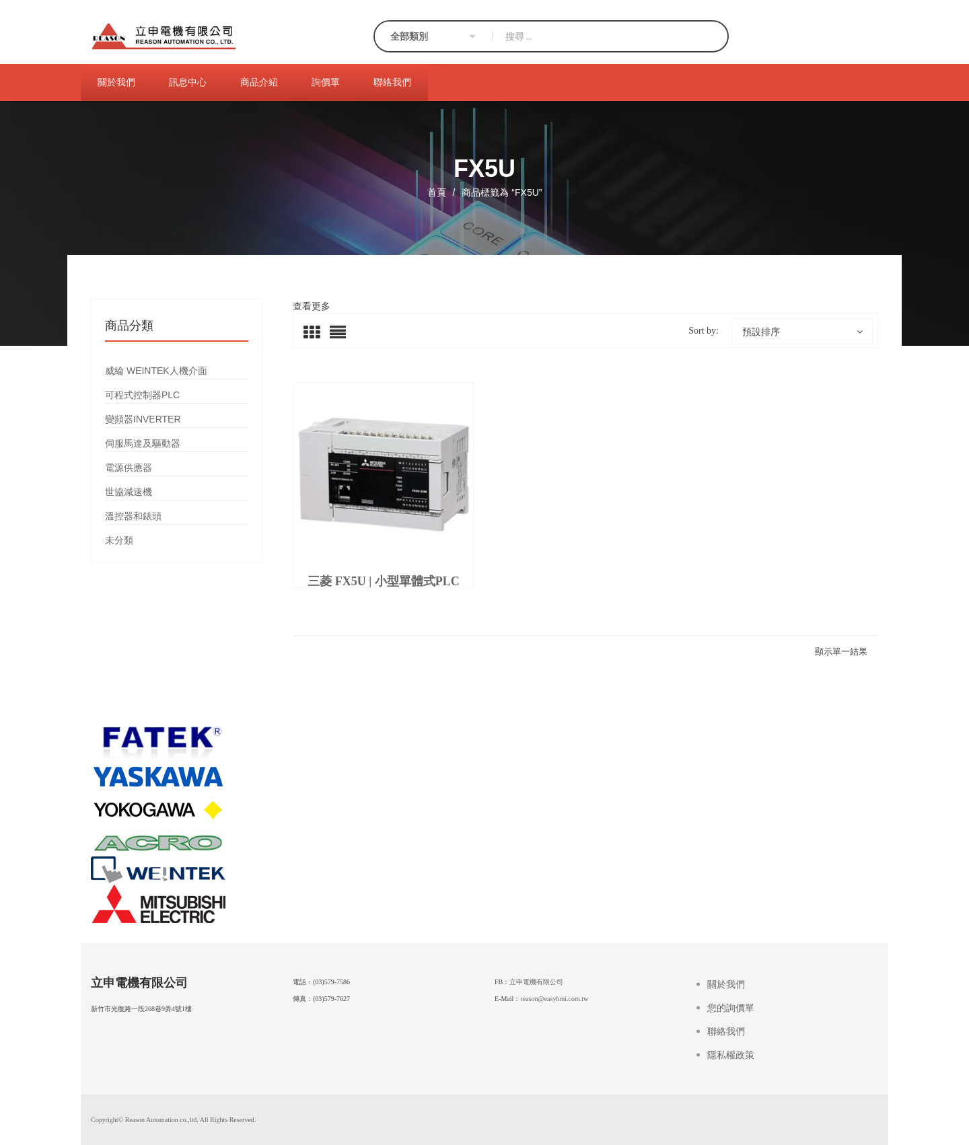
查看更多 (311, 306)
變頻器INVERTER (143, 419)
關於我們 (726, 985)
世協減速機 (128, 491)
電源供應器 (128, 467)
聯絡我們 (726, 1032)
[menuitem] (116, 82)
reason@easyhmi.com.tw (554, 998)
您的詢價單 (730, 1008)
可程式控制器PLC (142, 395)
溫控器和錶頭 (133, 516)
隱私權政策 (730, 1055)
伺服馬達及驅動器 (142, 443)
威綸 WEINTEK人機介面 (156, 370)
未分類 (119, 540)
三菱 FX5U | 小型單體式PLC (383, 581)
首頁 (436, 192)
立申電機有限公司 (536, 982)
